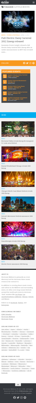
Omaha (23, 347)
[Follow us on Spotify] (33, 63)
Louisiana (4, 364)
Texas (33, 368)
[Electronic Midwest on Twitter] (27, 63)
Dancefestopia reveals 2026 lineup (13, 241)
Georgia (28, 359)
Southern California (19, 371)
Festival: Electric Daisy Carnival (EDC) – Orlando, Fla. (17, 92)
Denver (4, 336)
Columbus (23, 334)
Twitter (20, 303)
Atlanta (19, 329)
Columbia (14, 334)
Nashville (24, 345)
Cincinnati (30, 331)
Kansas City (10, 341)
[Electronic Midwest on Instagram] (30, 63)
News (3, 35)
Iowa (17, 361)
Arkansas (13, 359)
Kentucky (30, 361)
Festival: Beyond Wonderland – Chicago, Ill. (17, 81)
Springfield (13, 350)
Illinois (3, 361)
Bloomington (6, 331)
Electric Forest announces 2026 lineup (14, 264)
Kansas (22, 361)
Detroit (30, 297)
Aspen (13, 329)
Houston (15, 338)
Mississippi (5, 366)
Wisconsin (6, 371)
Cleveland (6, 334)
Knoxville (18, 341)
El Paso (17, 336)
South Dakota (15, 368)
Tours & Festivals (13, 35)
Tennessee (25, 368)
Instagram (5, 305)
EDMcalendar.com (25, 391)
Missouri (14, 366)
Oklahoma (5, 368)
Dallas (30, 334)
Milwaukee (5, 345)
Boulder (15, 331)
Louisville (11, 343)
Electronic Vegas (7, 319)
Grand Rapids (6, 338)
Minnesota (22, 364)
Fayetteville (25, 336)
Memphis (28, 343)
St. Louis (21, 350)
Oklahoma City (14, 347)
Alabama (4, 359)
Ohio (28, 366)
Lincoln (4, 343)
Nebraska (22, 366)
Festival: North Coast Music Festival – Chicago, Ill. (16, 87)
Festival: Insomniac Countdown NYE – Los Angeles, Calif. (17, 98)
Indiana (10, 361)
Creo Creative (26, 393)
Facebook (14, 303)
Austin (26, 329)
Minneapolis (15, 345)
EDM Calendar (6, 314)
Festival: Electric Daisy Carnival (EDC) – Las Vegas (17, 75)
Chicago (25, 297)
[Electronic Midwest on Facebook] (24, 63)
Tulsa (28, 350)
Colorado (21, 359)
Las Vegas (18, 294)
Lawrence (27, 341)
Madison (20, 343)
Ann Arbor (5, 329)
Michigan (13, 364)
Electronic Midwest (8, 317)
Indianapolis (24, 338)
